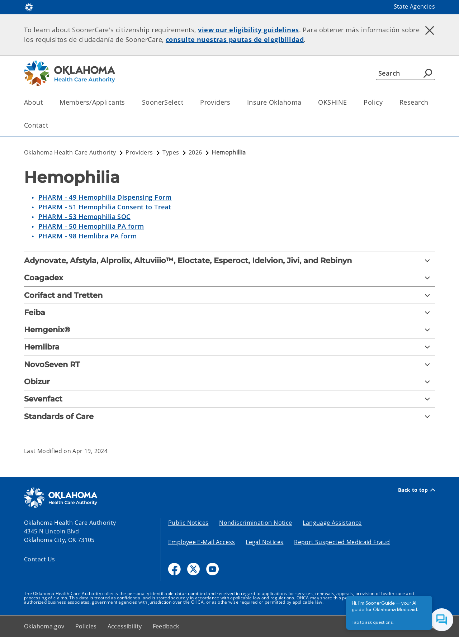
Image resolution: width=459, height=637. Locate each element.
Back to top (416, 490)
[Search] (405, 73)
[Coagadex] (229, 277)
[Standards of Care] (229, 416)
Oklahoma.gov (44, 626)
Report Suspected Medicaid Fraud (342, 542)
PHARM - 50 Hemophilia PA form (91, 226)
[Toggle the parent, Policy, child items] (385, 102)
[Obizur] (229, 381)
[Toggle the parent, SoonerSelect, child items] (185, 102)
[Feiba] (229, 312)
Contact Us (39, 559)
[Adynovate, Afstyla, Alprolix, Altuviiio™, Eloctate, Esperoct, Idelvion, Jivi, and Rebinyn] (229, 260)
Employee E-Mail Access (201, 542)
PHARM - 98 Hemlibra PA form (87, 236)
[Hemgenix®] (229, 329)
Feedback (166, 626)
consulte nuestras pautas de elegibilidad (235, 39)
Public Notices (188, 523)
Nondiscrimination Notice (255, 523)
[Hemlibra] (229, 346)
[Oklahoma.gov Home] (29, 6)
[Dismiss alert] (429, 30)
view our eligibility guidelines (248, 29)
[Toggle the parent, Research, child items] (430, 102)
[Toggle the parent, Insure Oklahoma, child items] (303, 102)
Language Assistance (332, 523)
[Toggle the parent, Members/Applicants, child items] (127, 102)
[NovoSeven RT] (229, 364)
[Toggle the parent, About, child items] (45, 102)
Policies (86, 626)
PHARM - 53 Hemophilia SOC (84, 216)
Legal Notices (264, 542)
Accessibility (125, 626)
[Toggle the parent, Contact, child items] (50, 125)
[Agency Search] (428, 73)
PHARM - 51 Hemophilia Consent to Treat (104, 207)
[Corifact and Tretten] (229, 295)
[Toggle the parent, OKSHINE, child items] (349, 102)
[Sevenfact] (229, 398)
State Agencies (414, 6)
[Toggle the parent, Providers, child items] (232, 102)
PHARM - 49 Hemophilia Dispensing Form (105, 197)
